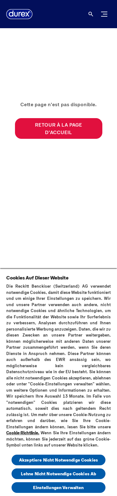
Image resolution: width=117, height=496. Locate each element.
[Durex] (19, 14)
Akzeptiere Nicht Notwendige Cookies (58, 459)
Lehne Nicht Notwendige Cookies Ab (58, 473)
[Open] (90, 14)
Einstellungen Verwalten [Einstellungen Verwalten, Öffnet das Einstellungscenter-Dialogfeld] (58, 487)
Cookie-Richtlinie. (22, 432)
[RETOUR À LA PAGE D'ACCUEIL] (58, 128)
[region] (58, 382)
